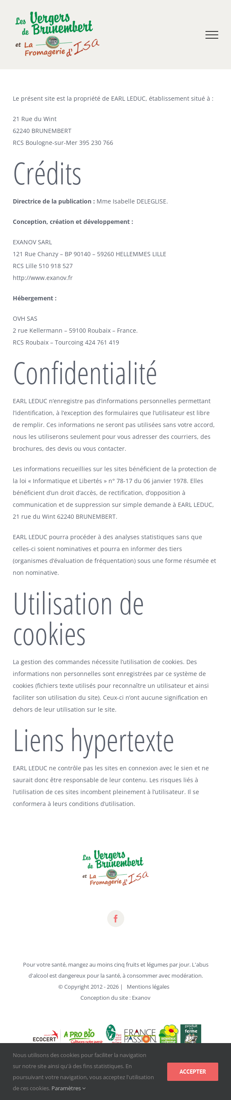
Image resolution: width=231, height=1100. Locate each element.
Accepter (193, 1071)
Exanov (141, 997)
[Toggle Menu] (212, 35)
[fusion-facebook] (115, 918)
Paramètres (68, 1088)
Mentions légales (148, 986)
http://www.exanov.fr (43, 278)
